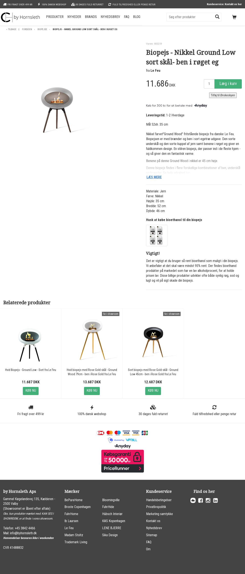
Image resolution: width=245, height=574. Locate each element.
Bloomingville (111, 500)
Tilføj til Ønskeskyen (223, 95)
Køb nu (30, 390)
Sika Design (110, 535)
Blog (136, 17)
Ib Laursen (71, 521)
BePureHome (73, 500)
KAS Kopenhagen (113, 521)
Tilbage (12, 29)
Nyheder (74, 17)
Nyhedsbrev (110, 17)
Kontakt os (153, 521)
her (188, 173)
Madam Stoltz (73, 535)
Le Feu (155, 71)
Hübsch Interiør (112, 514)
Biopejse (42, 29)
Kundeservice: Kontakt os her (224, 4)
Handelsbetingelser (159, 500)
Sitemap (151, 535)
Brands (91, 17)
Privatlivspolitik (156, 507)
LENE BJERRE (111, 528)
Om (148, 549)
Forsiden (27, 29)
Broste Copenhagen (77, 507)
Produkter (55, 17)
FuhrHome (71, 514)
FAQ (126, 17)
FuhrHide (108, 507)
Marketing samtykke (159, 514)
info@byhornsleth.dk (23, 533)
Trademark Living (75, 542)
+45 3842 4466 (25, 528)
